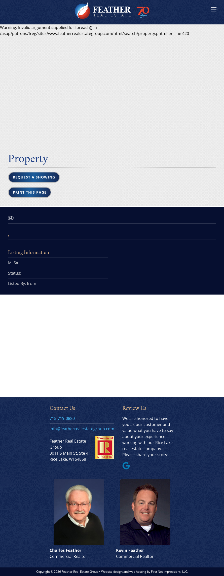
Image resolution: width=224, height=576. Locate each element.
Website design (112, 571)
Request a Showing (34, 177)
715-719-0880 (62, 418)
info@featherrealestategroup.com (82, 428)
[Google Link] (128, 468)
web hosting (137, 571)
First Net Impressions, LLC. (169, 571)
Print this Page (30, 192)
